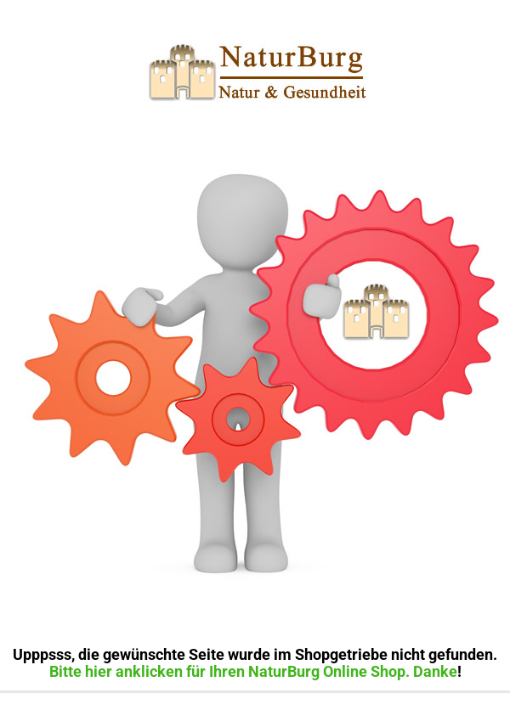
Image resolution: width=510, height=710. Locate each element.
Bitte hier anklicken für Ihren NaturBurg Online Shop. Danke (253, 671)
